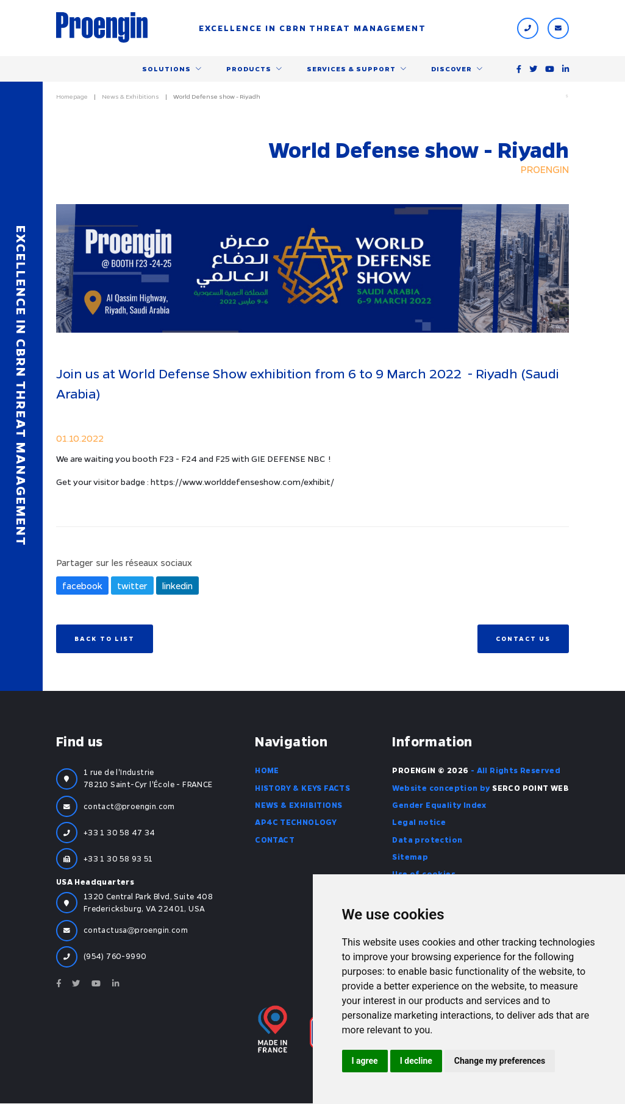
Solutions (166, 68)
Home (267, 771)
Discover (451, 68)
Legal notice (419, 823)
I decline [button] (416, 1061)
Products (248, 68)
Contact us (523, 639)
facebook (82, 587)
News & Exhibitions (130, 97)
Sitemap (410, 858)
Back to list (104, 639)
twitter (132, 587)
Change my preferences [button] (499, 1061)
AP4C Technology (296, 823)
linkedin (177, 587)
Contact (275, 840)
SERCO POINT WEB (530, 788)
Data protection (427, 840)
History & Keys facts (302, 788)
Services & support (351, 68)
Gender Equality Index (439, 806)
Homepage (72, 97)
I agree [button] (365, 1061)
